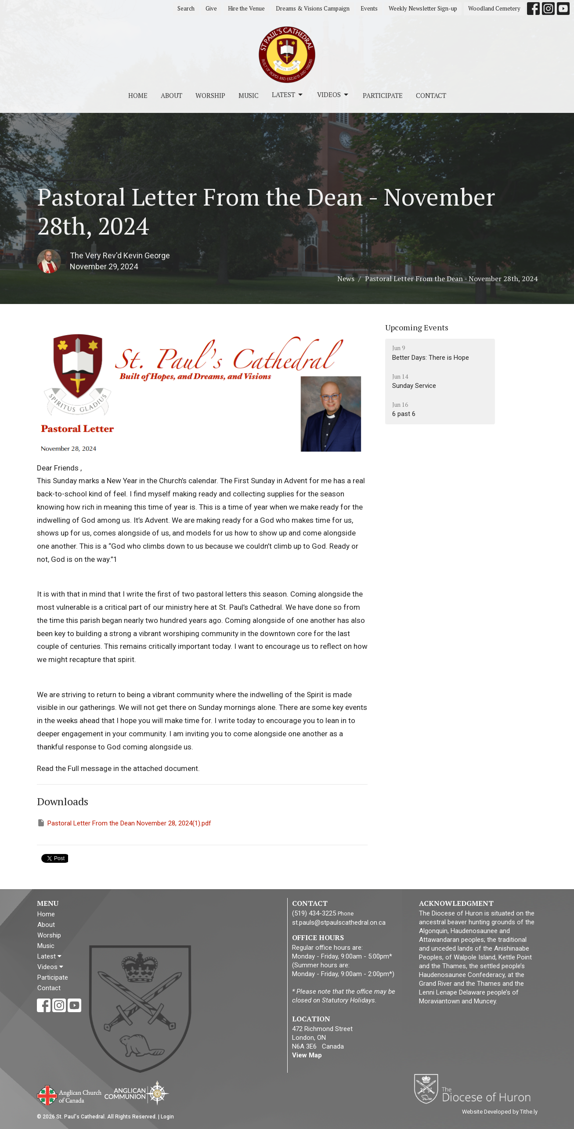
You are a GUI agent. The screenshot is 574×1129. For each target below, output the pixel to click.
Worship (210, 95)
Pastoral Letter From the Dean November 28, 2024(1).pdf (124, 822)
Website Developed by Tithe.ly (500, 1111)
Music (248, 95)
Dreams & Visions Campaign (313, 8)
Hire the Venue (246, 8)
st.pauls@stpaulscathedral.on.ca (339, 922)
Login (167, 1117)
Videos (333, 94)
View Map (307, 1055)
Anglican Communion (137, 1092)
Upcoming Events (416, 327)
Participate (383, 95)
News (345, 278)
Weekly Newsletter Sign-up (423, 8)
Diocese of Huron (475, 1088)
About (171, 95)
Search (186, 8)
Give (211, 8)
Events (369, 8)
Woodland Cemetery (494, 8)
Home (138, 95)
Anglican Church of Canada (69, 1094)
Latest (288, 94)
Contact (431, 95)
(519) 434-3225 (314, 913)
